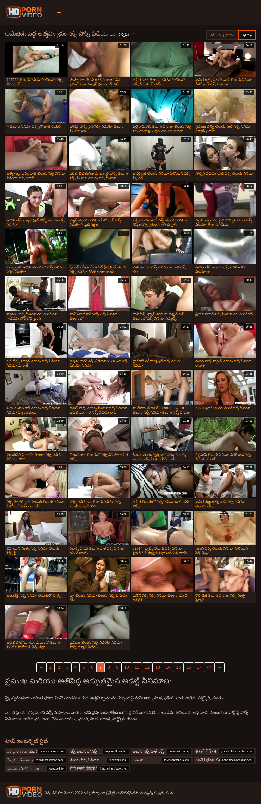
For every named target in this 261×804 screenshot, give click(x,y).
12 (147, 667)
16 (189, 667)
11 (137, 667)
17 (199, 667)
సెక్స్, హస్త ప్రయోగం (222, 35)
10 (126, 667)
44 (209, 667)
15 (178, 667)
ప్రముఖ (247, 35)
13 (157, 667)
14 (168, 667)
